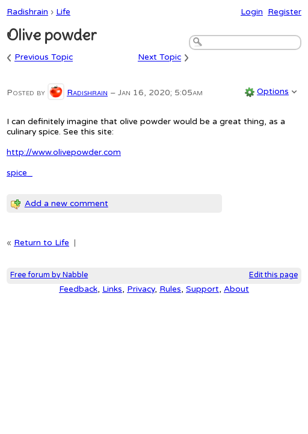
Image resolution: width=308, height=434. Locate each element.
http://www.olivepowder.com (64, 152)
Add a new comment (66, 203)
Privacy (141, 289)
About (236, 289)
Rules (170, 289)
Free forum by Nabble (49, 275)
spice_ (19, 173)
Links (112, 289)
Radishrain (27, 12)
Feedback (78, 289)
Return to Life (41, 242)
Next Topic (159, 57)
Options (273, 91)
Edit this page (273, 275)
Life (63, 12)
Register (284, 12)
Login (252, 12)
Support (202, 289)
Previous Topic (43, 57)
